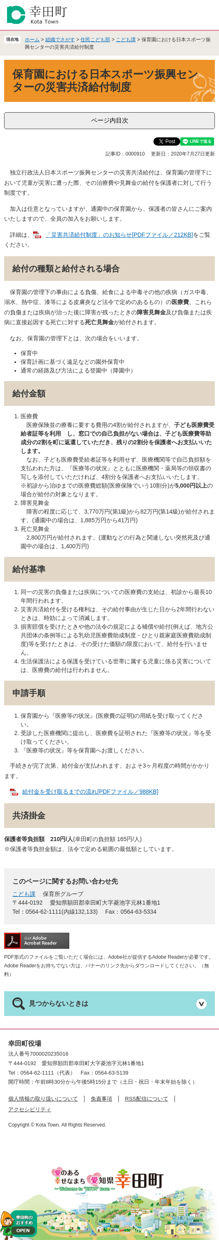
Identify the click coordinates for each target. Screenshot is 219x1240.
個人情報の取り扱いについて (43, 1099)
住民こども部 (95, 39)
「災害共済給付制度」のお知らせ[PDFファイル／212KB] (119, 234)
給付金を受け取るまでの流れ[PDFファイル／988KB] (90, 791)
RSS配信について (146, 1099)
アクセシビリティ (29, 1109)
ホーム (32, 39)
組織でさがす (60, 39)
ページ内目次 (109, 120)
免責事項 (101, 1099)
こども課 (126, 39)
